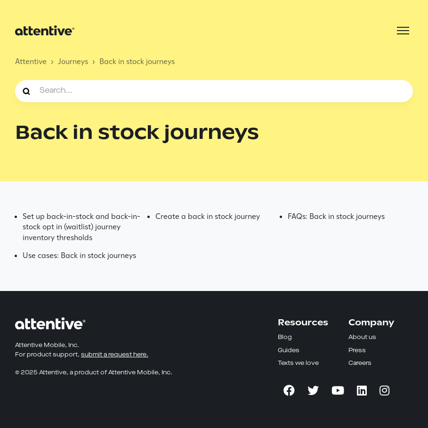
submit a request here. (114, 355)
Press (357, 350)
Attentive (31, 61)
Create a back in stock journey (207, 216)
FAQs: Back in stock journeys (336, 216)
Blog (285, 337)
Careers (359, 363)
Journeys (73, 61)
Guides (288, 350)
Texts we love (298, 363)
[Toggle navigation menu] (403, 31)
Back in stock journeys (137, 61)
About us (362, 337)
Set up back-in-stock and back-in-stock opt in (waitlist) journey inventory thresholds (81, 226)
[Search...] (214, 91)
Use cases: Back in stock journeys (79, 255)
